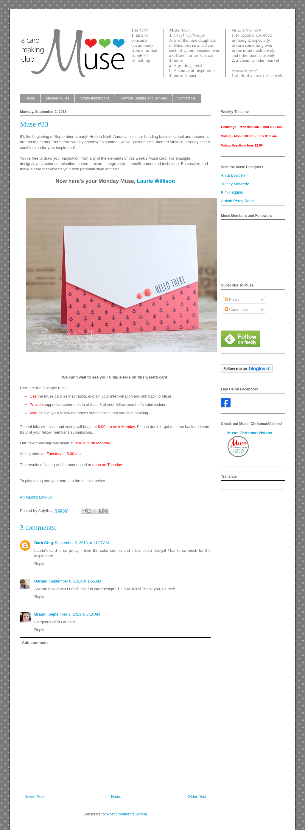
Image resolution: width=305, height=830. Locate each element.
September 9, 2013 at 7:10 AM (74, 614)
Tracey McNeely (235, 184)
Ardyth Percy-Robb (237, 201)
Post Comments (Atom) (127, 814)
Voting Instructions (94, 98)
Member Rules (57, 98)
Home (30, 98)
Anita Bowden (233, 175)
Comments (236, 309)
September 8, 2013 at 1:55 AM (75, 581)
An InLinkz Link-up (36, 497)
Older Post (197, 796)
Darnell (40, 581)
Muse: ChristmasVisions (249, 433)
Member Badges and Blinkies (143, 98)
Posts (232, 300)
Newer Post (34, 796)
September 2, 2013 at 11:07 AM (82, 543)
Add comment (35, 642)
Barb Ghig (43, 543)
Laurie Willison (156, 181)
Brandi (40, 614)
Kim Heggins (232, 192)
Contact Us (186, 98)
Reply (39, 563)
